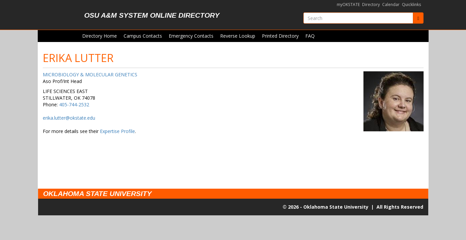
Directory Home (99, 36)
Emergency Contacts (191, 36)
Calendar (391, 4)
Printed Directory (280, 36)
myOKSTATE (348, 4)
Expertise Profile (117, 131)
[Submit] (418, 18)
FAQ (310, 36)
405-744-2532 (74, 104)
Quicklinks (411, 4)
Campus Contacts (143, 36)
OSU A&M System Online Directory (151, 15)
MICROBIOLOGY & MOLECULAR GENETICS (90, 74)
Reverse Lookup (237, 36)
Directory (371, 4)
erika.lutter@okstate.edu (69, 118)
